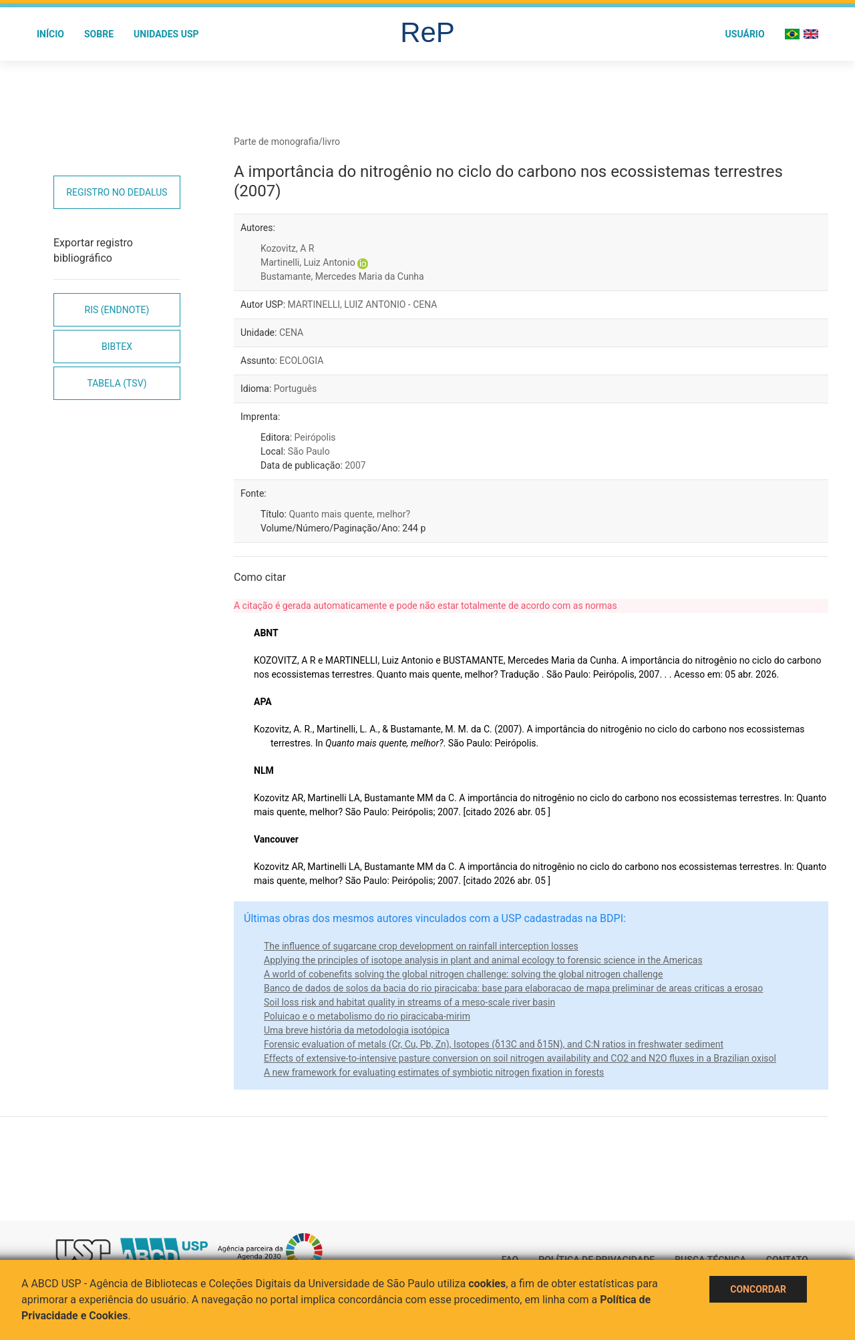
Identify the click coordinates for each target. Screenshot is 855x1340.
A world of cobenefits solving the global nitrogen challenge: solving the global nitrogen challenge (463, 974)
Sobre (99, 34)
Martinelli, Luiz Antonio (308, 262)
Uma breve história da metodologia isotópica (357, 1030)
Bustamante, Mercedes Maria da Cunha (342, 276)
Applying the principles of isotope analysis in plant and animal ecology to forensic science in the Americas (483, 960)
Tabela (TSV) (116, 383)
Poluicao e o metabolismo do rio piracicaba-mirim (367, 1016)
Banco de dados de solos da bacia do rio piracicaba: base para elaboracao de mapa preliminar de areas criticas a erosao (513, 988)
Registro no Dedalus (116, 192)
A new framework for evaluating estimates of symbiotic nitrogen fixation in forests (434, 1072)
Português (295, 388)
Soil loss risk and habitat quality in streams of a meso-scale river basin (409, 1002)
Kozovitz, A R (287, 248)
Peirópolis (315, 437)
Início (50, 34)
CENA (291, 332)
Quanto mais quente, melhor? (349, 514)
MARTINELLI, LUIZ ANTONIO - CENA (363, 304)
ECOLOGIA (301, 360)
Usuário (745, 34)
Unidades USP (166, 34)
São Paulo (309, 451)
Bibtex (117, 346)
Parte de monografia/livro (287, 141)
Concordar (758, 1289)
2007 (355, 465)
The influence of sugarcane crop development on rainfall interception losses (421, 946)
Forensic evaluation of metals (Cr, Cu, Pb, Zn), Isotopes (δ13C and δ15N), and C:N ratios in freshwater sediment (493, 1044)
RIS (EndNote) (117, 309)
